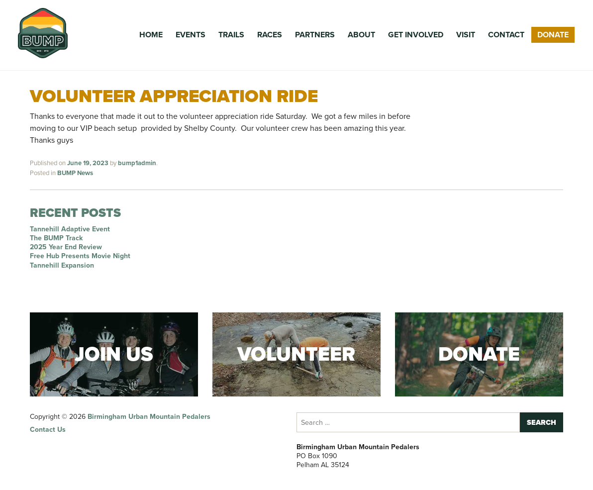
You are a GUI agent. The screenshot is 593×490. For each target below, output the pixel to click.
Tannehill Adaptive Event (70, 229)
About (361, 34)
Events (190, 34)
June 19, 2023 (87, 163)
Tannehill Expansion (62, 265)
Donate (553, 34)
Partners (315, 34)
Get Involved (415, 34)
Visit (465, 34)
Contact (506, 34)
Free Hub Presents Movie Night (80, 256)
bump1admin (137, 163)
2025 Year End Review (66, 247)
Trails (231, 34)
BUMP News (75, 173)
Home (151, 34)
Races (269, 34)
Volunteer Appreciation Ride (174, 96)
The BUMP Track (56, 238)
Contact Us (48, 429)
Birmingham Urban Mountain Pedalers (149, 416)
